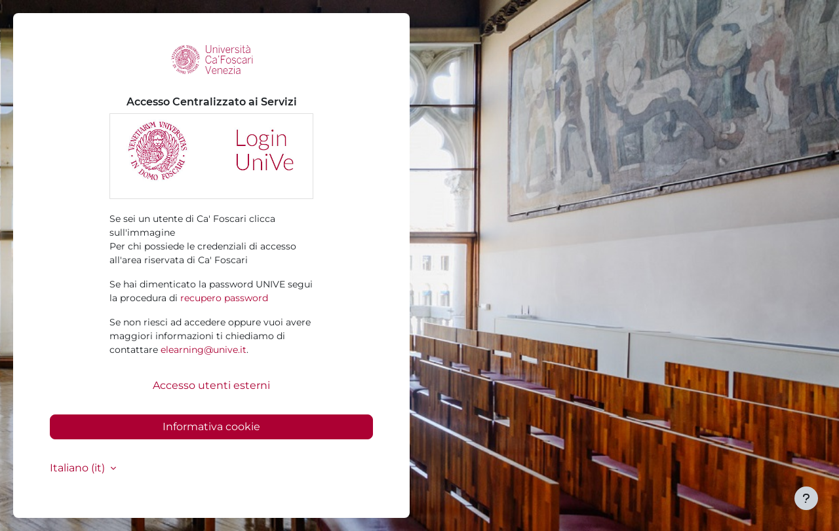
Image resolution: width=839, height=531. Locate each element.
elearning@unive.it (203, 350)
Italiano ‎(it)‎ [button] (78, 468)
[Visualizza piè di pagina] (806, 498)
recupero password (224, 298)
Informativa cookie (211, 426)
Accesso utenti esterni (211, 385)
